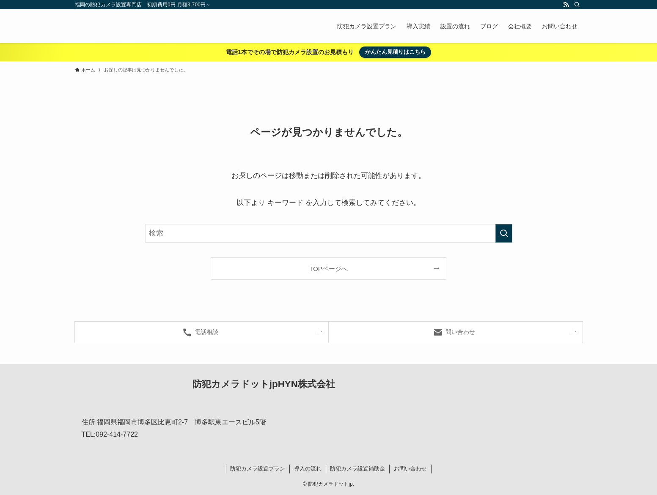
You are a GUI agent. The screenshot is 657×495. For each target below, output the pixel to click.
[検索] (577, 4)
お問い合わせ (410, 468)
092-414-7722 (117, 434)
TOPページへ (328, 268)
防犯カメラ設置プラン (257, 468)
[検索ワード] (328, 233)
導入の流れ (308, 468)
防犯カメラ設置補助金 (357, 468)
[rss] (566, 4)
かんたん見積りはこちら (395, 52)
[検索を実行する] (503, 233)
